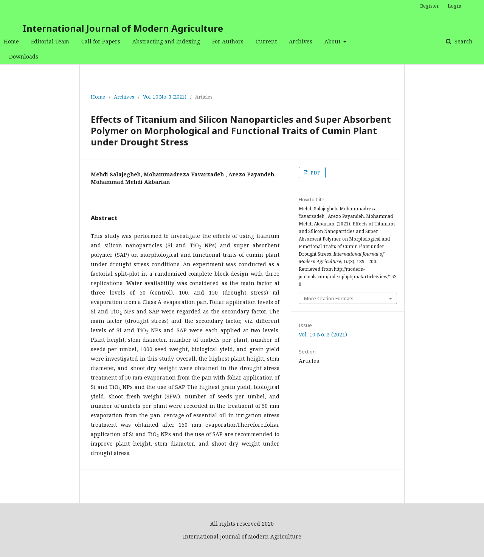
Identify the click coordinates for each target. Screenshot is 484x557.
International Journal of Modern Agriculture (123, 28)
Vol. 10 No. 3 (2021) (164, 96)
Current (266, 41)
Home (11, 41)
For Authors (228, 41)
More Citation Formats (329, 298)
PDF (314, 172)
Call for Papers (100, 41)
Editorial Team (50, 41)
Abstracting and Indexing (166, 41)
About (333, 41)
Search (463, 41)
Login (454, 5)
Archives (300, 41)
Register (429, 5)
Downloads (23, 56)
